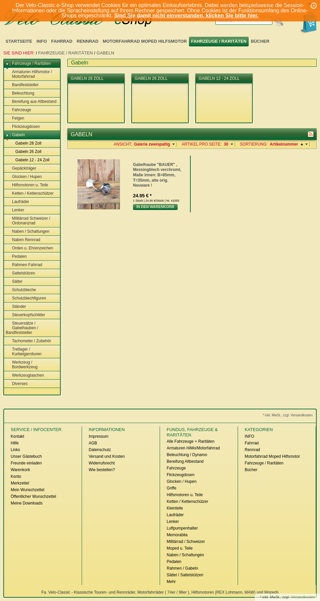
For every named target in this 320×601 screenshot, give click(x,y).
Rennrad (87, 41)
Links (15, 449)
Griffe (171, 488)
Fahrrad (62, 41)
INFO (41, 41)
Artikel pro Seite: (202, 144)
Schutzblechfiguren (26, 298)
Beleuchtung (20, 93)
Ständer (16, 307)
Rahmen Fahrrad (24, 265)
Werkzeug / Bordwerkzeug (22, 364)
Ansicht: (123, 144)
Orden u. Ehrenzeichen (29, 248)
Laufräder (17, 202)
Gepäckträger (21, 168)
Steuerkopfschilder (25, 315)
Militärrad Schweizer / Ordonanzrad (28, 220)
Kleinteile (175, 508)
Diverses (17, 384)
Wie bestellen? (102, 469)
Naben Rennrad (23, 240)
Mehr (171, 581)
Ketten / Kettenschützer (30, 193)
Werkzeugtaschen (25, 375)
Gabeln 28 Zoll (25, 143)
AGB (93, 443)
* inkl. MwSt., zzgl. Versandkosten (288, 415)
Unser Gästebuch (26, 456)
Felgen (15, 118)
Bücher (260, 41)
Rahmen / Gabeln (182, 568)
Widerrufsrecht (102, 463)
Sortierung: (254, 144)
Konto (16, 476)
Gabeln (105, 52)
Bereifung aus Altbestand (31, 102)
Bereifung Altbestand (185, 461)
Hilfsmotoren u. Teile (27, 185)
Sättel (14, 281)
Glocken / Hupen (24, 177)
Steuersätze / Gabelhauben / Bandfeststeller (22, 328)
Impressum (98, 436)
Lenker (15, 210)
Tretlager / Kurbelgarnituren (24, 351)
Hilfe (15, 443)
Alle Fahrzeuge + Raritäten (190, 441)
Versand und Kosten (107, 456)
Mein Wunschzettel (27, 489)
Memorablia (177, 535)
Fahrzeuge (18, 110)
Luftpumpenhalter (182, 528)
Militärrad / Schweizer (186, 541)
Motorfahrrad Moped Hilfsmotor (145, 41)
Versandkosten (303, 597)
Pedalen (16, 256)
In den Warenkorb (155, 207)
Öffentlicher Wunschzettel (33, 496)
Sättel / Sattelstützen (185, 575)
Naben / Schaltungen (27, 231)
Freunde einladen (26, 463)
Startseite (19, 41)
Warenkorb (20, 469)
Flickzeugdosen (23, 127)
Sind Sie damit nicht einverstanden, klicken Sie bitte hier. (186, 15)
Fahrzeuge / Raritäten (218, 41)
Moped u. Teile (180, 548)
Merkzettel (20, 483)
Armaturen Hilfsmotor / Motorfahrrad (29, 74)
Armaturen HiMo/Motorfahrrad (193, 448)
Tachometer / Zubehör (28, 341)
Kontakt (17, 436)
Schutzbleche (21, 290)
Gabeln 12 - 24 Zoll (29, 160)
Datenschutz (100, 449)
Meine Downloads (26, 503)
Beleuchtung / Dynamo (187, 454)
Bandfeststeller (22, 85)
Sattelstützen (20, 273)
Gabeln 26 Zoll (25, 152)
